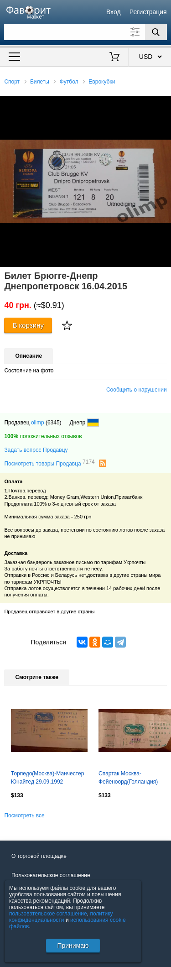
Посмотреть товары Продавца (49, 463)
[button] (162, 104)
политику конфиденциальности (61, 916)
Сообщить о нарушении (136, 390)
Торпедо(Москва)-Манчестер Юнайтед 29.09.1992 (47, 777)
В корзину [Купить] (28, 325)
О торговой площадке (39, 856)
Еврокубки (101, 81)
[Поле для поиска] (85, 32)
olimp (37, 422)
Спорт (12, 81)
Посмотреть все (24, 815)
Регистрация (148, 12)
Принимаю (72, 945)
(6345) (54, 422)
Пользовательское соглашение (50, 875)
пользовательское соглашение (48, 913)
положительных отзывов (43, 436)
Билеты (39, 81)
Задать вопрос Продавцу (35, 450)
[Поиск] (156, 32)
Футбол (69, 81)
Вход (113, 12)
